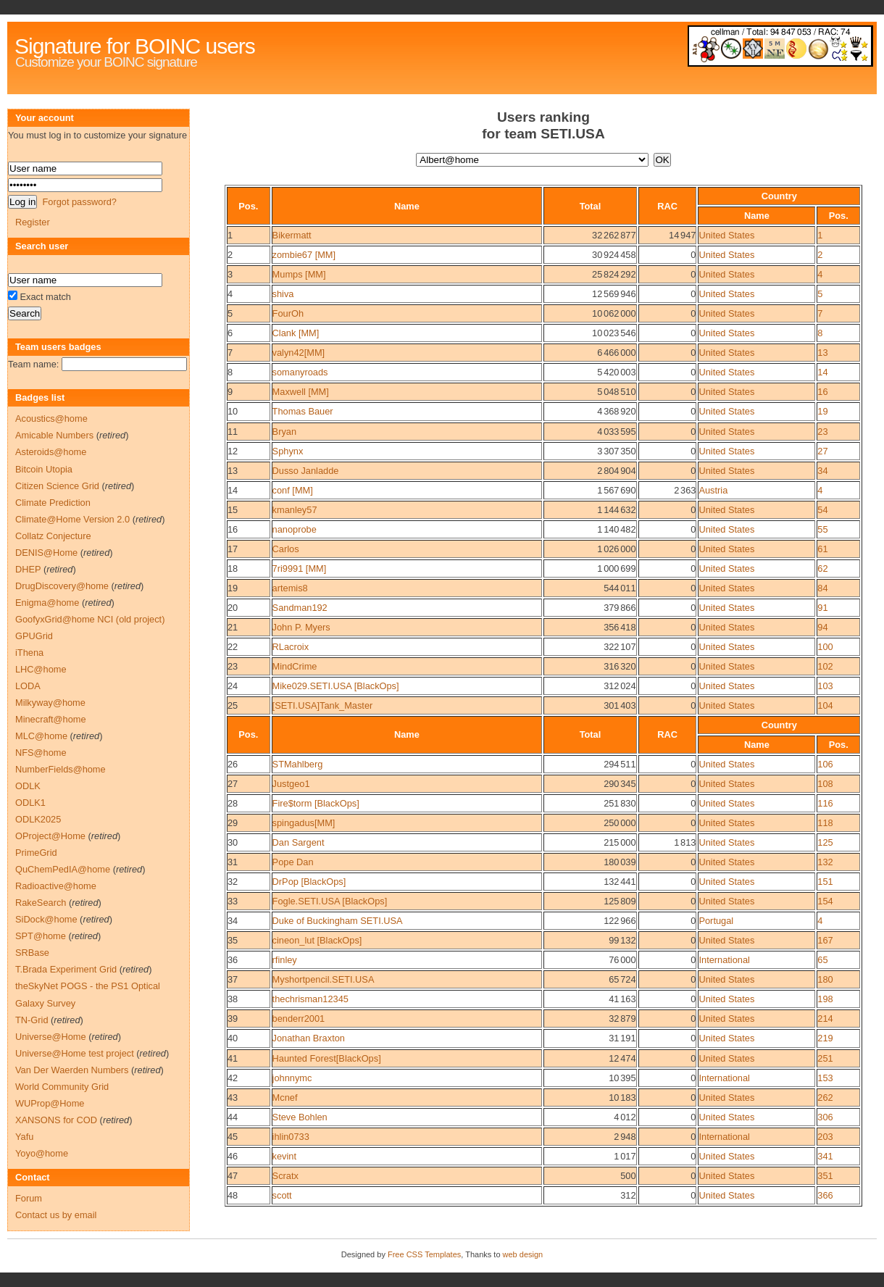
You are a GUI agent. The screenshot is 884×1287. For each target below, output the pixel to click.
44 (233, 1117)
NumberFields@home (60, 769)
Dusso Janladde (305, 470)
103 (825, 685)
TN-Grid (32, 1020)
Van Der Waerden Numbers (71, 1070)
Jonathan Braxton (308, 1038)
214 (825, 1018)
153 (825, 1077)
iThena (29, 652)
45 (233, 1136)
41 (233, 1058)
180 (825, 979)
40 (233, 1038)
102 (825, 666)
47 (233, 1175)
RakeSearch (40, 902)
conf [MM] (292, 490)
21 (233, 627)
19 (822, 411)
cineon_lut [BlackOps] (317, 940)
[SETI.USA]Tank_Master (322, 705)
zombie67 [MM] (303, 254)
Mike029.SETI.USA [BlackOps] (335, 685)
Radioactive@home (55, 885)
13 (822, 352)
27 (822, 451)
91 (822, 607)
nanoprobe (294, 529)
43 (233, 1097)
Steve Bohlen (300, 1117)
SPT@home (40, 935)
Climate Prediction (53, 502)
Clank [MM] (296, 333)
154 (825, 901)
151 (825, 881)
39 (233, 1018)
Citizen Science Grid (57, 485)
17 (233, 548)
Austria (713, 490)
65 (822, 959)
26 (233, 764)
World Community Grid (62, 1086)
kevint (284, 1156)
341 (825, 1156)
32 (233, 881)
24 (233, 685)
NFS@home (41, 752)
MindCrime (294, 666)
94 (822, 627)
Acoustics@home (51, 418)
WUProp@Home (49, 1103)
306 (825, 1117)
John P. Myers (301, 627)
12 (233, 451)
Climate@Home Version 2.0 (72, 519)
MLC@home (41, 735)
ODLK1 (30, 802)
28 (233, 803)
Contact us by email (55, 1214)
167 (825, 940)
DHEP (28, 569)
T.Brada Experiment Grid (66, 969)
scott (282, 1195)
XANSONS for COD (56, 1120)
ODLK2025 (38, 819)
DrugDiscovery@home (62, 585)
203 (825, 1136)
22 (233, 646)
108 (825, 783)
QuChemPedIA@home (62, 869)
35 (233, 940)
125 (825, 842)
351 (825, 1175)
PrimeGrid (36, 852)
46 (233, 1156)
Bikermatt (292, 235)
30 (233, 842)
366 (825, 1195)
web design (523, 1254)
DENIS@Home (46, 552)
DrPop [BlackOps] (309, 881)
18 (233, 568)
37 (233, 979)
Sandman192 (300, 607)
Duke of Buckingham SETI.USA (337, 920)
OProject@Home (50, 835)
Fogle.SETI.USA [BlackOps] (330, 901)
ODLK (28, 785)
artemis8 (290, 588)
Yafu (24, 1136)
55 (822, 529)
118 (825, 822)
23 (822, 431)
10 (233, 411)
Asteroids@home (50, 451)
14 (822, 372)
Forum (28, 1198)
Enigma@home (47, 602)
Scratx (285, 1175)
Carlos (285, 548)
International (724, 959)
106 (825, 764)
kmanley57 (294, 509)
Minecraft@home (50, 719)
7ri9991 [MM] (299, 568)
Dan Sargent (298, 842)
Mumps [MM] (299, 274)
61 (822, 548)
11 (233, 431)
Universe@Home (50, 1036)
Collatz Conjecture (53, 535)
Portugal (716, 920)
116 (825, 803)
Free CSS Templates (424, 1254)
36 (233, 959)
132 (825, 862)
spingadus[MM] (303, 822)
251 (825, 1058)
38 (233, 999)
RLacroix (290, 646)
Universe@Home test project (74, 1053)
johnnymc (292, 1077)
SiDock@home (46, 919)
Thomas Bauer (302, 411)
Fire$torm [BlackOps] (315, 803)
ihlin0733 (290, 1136)
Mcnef (285, 1097)
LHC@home (41, 669)
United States (726, 235)
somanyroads (300, 372)
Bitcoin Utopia (43, 469)
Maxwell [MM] (300, 391)
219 (825, 1038)
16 (822, 391)
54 (822, 509)
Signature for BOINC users (134, 46)
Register (32, 222)
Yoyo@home (41, 1153)
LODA (28, 685)
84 (822, 588)
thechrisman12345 (310, 999)
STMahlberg (297, 764)
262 (825, 1097)
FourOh (288, 313)
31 (233, 862)
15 (233, 509)
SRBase (32, 952)
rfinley (284, 959)
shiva (283, 293)
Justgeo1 (291, 783)
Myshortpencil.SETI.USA (323, 979)
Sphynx (288, 451)
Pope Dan (293, 862)
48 (233, 1195)
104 (825, 705)
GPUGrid (34, 635)
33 (233, 901)
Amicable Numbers (54, 435)
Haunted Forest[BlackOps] (326, 1058)
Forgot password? (79, 201)
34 (822, 470)
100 (825, 646)
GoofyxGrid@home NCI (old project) (89, 619)
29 (233, 822)
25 (233, 705)
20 (233, 607)
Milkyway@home (50, 702)
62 (822, 568)
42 (233, 1077)
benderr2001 (298, 1018)
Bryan (284, 431)
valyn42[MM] (298, 352)
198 (825, 999)
